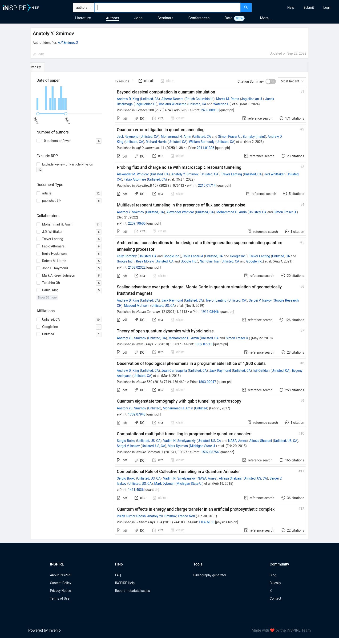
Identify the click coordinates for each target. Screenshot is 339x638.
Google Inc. (172, 256)
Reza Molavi (145, 261)
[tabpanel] (169, 305)
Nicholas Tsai (209, 261)
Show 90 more (47, 297)
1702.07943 (137, 414)
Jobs (138, 18)
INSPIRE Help (124, 583)
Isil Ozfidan (261, 370)
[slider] (38, 113)
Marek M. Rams (227, 99)
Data (228, 18)
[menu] (296, 7)
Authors (112, 18)
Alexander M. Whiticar (133, 174)
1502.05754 (210, 452)
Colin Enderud (193, 256)
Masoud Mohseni (136, 305)
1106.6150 (206, 522)
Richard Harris (156, 142)
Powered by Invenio (44, 630)
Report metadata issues (132, 591)
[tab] (45, 67)
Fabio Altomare (135, 179)
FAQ (118, 575)
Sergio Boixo (126, 441)
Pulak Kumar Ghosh (131, 516)
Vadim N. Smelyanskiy (179, 441)
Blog (273, 575)
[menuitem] (290, 7)
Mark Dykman (178, 446)
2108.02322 (137, 267)
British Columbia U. (200, 99)
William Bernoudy (201, 142)
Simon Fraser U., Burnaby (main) (241, 136)
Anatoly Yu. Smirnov (131, 338)
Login (327, 7)
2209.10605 (137, 223)
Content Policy (60, 583)
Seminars (165, 18)
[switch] (271, 81)
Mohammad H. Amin (176, 136)
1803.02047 (207, 382)
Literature (83, 18)
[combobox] (167, 7)
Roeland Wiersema (172, 104)
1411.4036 (136, 490)
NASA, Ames (237, 441)
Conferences (199, 18)
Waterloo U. (221, 104)
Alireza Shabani (260, 441)
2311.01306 (205, 148)
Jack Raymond (127, 136)
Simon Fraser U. (285, 212)
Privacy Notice (60, 591)
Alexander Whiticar (180, 212)
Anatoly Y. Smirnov (185, 174)
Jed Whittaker (274, 174)
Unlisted (154, 408)
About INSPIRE (61, 575)
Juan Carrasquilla (174, 370)
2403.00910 (210, 110)
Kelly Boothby (127, 256)
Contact (275, 598)
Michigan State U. (203, 446)
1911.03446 (210, 312)
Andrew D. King (128, 99)
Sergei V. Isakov (260, 300)
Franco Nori (186, 516)
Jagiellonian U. (252, 99)
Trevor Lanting (231, 174)
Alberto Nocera (172, 99)
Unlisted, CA (150, 99)
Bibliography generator (209, 575)
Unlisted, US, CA (163, 305)
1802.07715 (204, 344)
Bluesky (275, 583)
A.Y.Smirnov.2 (68, 42)
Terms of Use (59, 598)
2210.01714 (207, 185)
